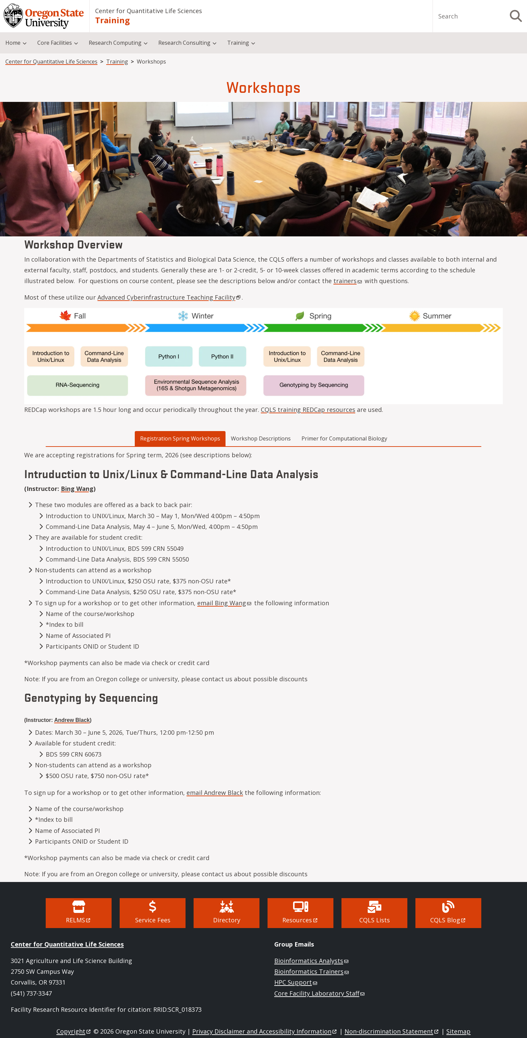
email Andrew (215, 793)
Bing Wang (77, 489)
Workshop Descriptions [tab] (261, 438)
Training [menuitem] (238, 42)
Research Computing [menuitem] (115, 42)
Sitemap (458, 1031)
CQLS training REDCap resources (308, 410)
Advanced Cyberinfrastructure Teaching (169, 297)
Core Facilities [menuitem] (54, 42)
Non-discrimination (392, 1031)
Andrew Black (72, 720)
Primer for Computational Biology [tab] (344, 438)
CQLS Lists (374, 920)
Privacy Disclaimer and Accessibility (265, 1031)
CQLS (448, 920)
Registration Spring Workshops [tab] (180, 438)
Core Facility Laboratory (320, 993)
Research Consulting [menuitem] (184, 42)
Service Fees (152, 920)
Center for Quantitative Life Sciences (148, 11)
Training (112, 20)
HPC (296, 982)
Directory (226, 920)
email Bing (224, 603)
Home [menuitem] (13, 42)
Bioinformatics (312, 961)
